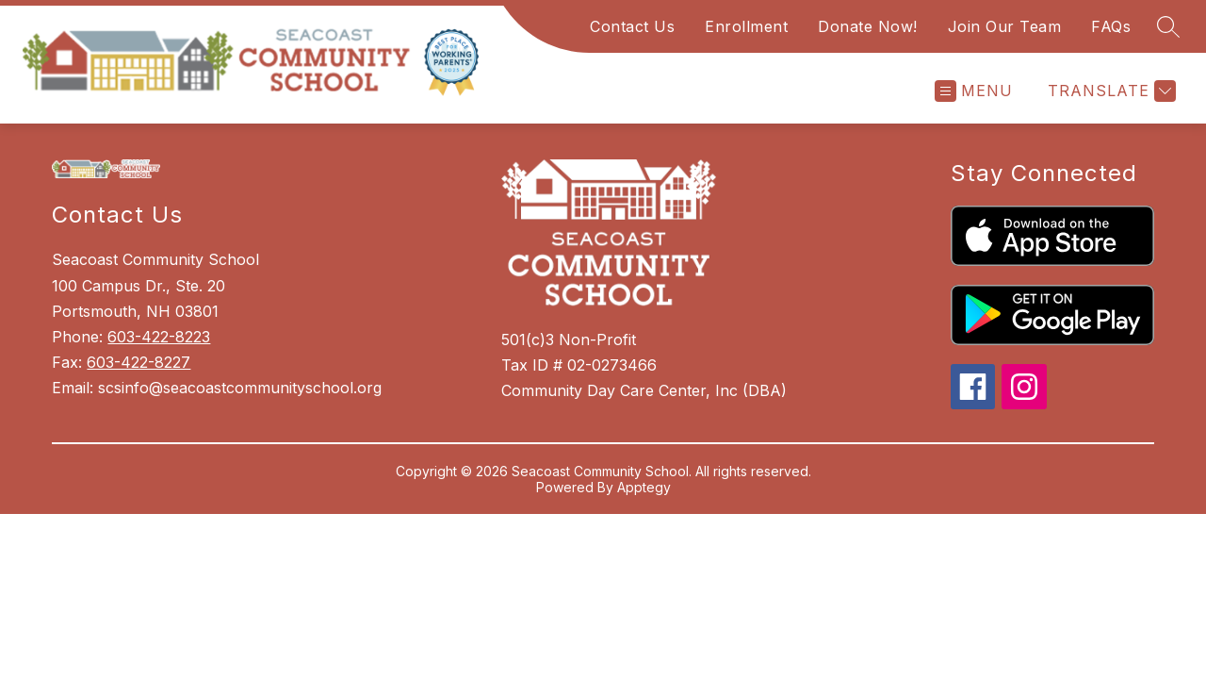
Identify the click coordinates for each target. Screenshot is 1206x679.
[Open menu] (974, 91)
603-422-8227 (138, 362)
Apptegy (644, 487)
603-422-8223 (158, 336)
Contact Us (632, 26)
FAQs (1111, 26)
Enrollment (746, 26)
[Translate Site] (1109, 91)
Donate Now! (868, 26)
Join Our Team (1005, 26)
